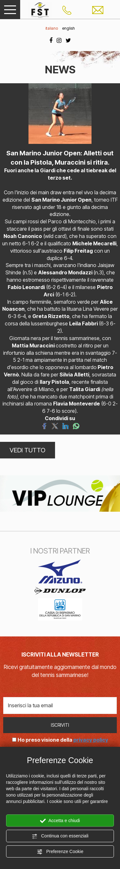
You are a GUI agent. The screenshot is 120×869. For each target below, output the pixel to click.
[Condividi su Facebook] (44, 425)
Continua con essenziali (60, 836)
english (68, 28)
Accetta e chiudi (60, 821)
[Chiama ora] (66, 9)
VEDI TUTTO (27, 450)
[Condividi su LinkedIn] (65, 425)
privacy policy (90, 740)
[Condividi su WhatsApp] (76, 425)
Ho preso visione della (63, 740)
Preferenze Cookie (60, 852)
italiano (51, 28)
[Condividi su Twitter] (55, 425)
